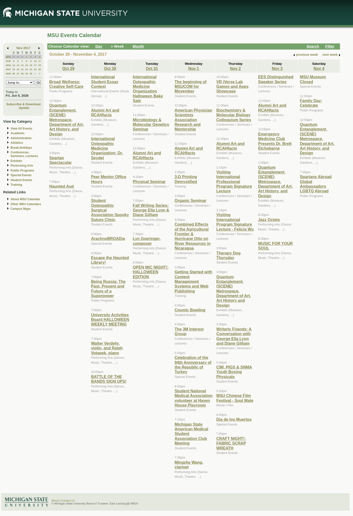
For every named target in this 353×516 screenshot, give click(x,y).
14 (22, 65)
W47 (8, 69)
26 (13, 73)
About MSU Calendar (25, 199)
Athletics (17, 143)
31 (22, 56)
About (55, 500)
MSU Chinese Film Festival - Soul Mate (234, 397)
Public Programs (22, 170)
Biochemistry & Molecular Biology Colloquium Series (233, 115)
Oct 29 (68, 68)
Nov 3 (277, 68)
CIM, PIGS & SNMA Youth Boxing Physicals (234, 372)
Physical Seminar (149, 181)
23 (31, 69)
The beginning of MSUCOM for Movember (190, 86)
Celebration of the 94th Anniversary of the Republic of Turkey (193, 364)
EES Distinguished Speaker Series (275, 79)
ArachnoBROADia (108, 238)
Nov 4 (319, 68)
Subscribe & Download (23, 104)
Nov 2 (235, 68)
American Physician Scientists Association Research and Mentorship (193, 120)
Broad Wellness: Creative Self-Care (66, 84)
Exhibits (16, 161)
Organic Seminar (190, 200)
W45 (8, 61)
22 (26, 69)
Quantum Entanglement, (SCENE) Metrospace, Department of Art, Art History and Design (233, 291)
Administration (21, 138)
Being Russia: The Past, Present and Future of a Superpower (108, 288)
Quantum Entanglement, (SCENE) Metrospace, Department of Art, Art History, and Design (66, 119)
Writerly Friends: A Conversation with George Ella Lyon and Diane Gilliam (234, 336)
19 (13, 69)
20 (18, 69)
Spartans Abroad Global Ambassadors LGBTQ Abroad (316, 183)
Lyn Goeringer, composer (147, 240)
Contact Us (68, 500)
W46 (8, 65)
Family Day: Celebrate (311, 102)
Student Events (21, 180)
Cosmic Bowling (190, 310)
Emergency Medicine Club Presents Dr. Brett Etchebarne (274, 141)
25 (39, 69)
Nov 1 (193, 68)
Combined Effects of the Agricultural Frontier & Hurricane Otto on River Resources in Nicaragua (192, 236)
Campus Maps (21, 209)
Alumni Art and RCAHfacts (105, 112)
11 (39, 61)
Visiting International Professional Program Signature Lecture (234, 181)
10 (35, 61)
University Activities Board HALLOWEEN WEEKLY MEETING (110, 320)
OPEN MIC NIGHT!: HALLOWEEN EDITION (150, 272)
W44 (8, 56)
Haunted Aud (61, 186)
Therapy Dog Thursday (228, 255)
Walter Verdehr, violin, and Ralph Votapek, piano (107, 348)
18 (39, 65)
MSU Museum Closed (313, 79)
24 (35, 69)
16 (31, 65)
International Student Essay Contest (104, 82)
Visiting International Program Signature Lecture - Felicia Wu (235, 221)
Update (24, 108)
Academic (18, 133)
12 (13, 65)
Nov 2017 (23, 48)
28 (22, 73)
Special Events (21, 175)
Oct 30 (110, 68)
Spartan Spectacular (60, 160)
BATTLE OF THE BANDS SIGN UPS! (108, 379)
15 (26, 65)
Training (16, 184)
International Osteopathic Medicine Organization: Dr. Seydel (107, 148)
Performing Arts (22, 165)
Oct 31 (152, 68)
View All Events (21, 128)
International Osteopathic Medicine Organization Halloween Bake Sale (148, 89)
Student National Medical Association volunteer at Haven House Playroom (194, 398)
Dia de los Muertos (234, 419)
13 (18, 65)
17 (35, 65)
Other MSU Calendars (26, 204)
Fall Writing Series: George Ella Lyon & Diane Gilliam (151, 210)
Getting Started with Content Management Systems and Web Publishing (193, 281)
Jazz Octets (269, 219)
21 (22, 69)
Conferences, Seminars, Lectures (24, 154)
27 (18, 73)
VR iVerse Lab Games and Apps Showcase (232, 86)
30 (18, 56)
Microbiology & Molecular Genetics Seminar (151, 125)
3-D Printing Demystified (186, 179)
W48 (8, 73)
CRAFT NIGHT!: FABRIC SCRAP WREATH (231, 443)
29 (13, 56)
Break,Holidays (21, 147)
